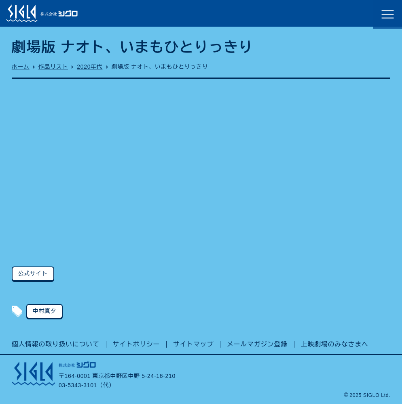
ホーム (21, 68)
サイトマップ (193, 346)
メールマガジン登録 (257, 346)
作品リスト (53, 68)
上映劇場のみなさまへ (334, 346)
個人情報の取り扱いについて (55, 346)
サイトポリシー (136, 346)
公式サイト (33, 275)
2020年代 (89, 68)
